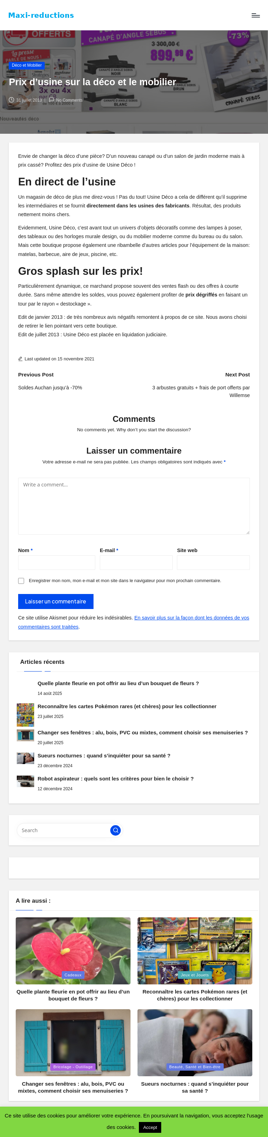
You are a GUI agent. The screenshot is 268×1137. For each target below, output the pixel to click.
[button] (115, 830)
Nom (25, 550)
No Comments (66, 99)
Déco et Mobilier (27, 65)
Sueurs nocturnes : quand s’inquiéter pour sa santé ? (104, 755)
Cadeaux (73, 975)
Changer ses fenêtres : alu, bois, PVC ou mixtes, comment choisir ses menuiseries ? (143, 732)
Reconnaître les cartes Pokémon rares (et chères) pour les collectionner (127, 706)
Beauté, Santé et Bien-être (195, 1067)
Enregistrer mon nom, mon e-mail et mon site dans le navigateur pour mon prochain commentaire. (125, 580)
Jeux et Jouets (195, 975)
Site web (187, 550)
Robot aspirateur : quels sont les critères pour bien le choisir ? (116, 779)
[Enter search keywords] (70, 830)
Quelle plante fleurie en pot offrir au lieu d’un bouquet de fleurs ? (118, 683)
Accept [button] (150, 1127)
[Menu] (255, 15)
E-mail (109, 550)
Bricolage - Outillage (73, 1067)
